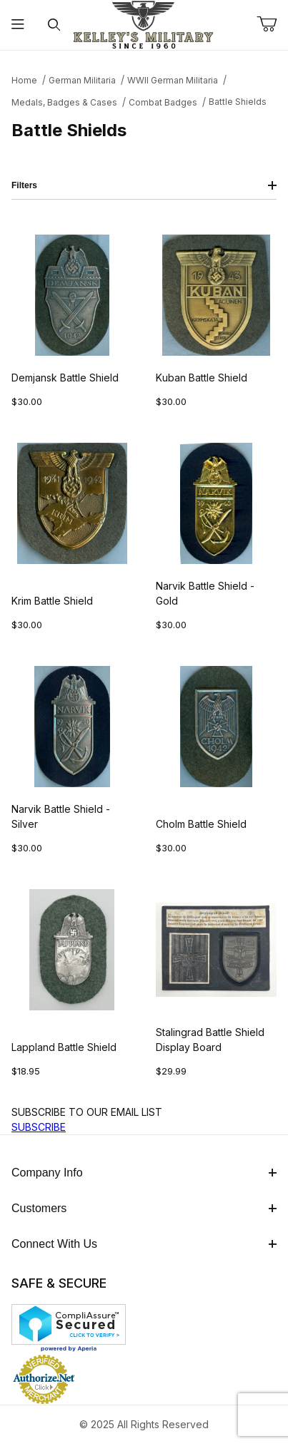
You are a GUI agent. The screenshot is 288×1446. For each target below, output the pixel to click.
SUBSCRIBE (38, 1127)
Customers (144, 1208)
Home (24, 80)
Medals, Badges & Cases (64, 102)
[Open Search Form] (53, 25)
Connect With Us (144, 1244)
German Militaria (82, 80)
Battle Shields (238, 101)
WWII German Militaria (172, 80)
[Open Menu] (18, 25)
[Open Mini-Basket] (272, 24)
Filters (144, 185)
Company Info (144, 1172)
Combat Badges (163, 102)
